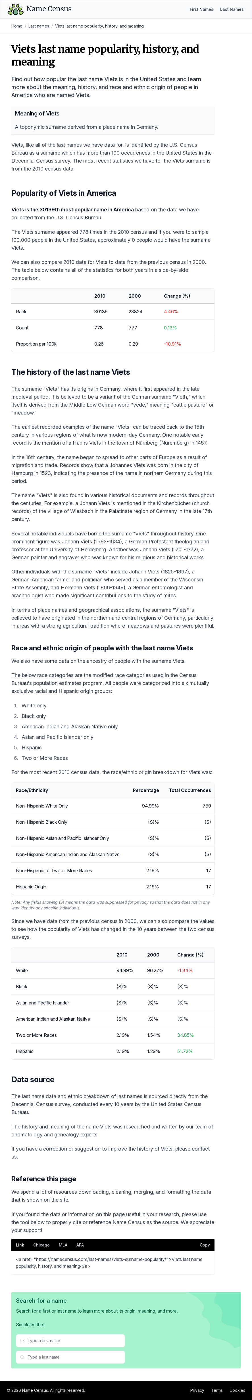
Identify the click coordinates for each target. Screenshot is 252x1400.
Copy (205, 1245)
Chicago (41, 1245)
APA (80, 1245)
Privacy (197, 1390)
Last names (38, 26)
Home (16, 26)
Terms (217, 1390)
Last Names (232, 9)
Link (20, 1245)
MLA (63, 1245)
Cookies (237, 1390)
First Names (201, 9)
